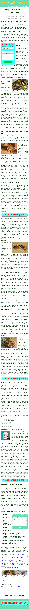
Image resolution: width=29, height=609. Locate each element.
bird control (21, 563)
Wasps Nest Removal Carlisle (13, 511)
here (2, 508)
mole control (21, 557)
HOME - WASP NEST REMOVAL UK (14, 595)
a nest (6, 38)
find (6, 487)
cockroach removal (7, 560)
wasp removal (19, 91)
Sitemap (2, 599)
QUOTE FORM (25, 469)
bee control (10, 556)
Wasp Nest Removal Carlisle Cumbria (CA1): (14, 21)
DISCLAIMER (25, 6)
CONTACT (19, 6)
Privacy (27, 599)
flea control (12, 564)
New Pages (6, 599)
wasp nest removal (22, 462)
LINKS (12, 6)
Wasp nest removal (7, 382)
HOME (8, 6)
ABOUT (15, 6)
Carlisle (3, 384)
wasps (2, 31)
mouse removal (21, 554)
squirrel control (13, 559)
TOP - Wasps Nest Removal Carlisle (11, 586)
